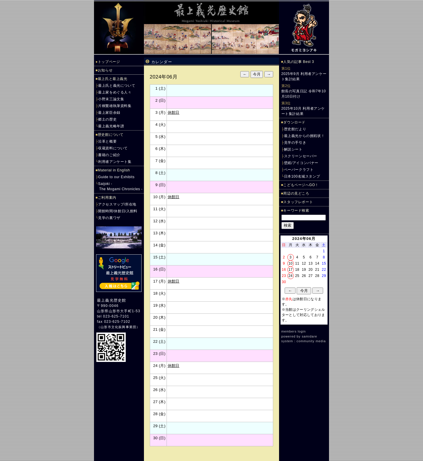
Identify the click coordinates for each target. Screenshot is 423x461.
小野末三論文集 (111, 99)
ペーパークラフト (299, 170)
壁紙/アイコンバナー (301, 163)
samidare (309, 336)
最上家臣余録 (109, 113)
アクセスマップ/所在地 (117, 204)
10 (290, 263)
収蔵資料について (113, 148)
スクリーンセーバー (300, 156)
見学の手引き (295, 143)
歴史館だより (295, 129)
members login (293, 331)
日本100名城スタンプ (302, 176)
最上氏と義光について (116, 85)
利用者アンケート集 (114, 162)
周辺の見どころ (296, 193)
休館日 (173, 112)
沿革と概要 (107, 141)
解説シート (293, 149)
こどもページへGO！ (301, 185)
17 (290, 270)
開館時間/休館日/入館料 (117, 211)
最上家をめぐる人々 (114, 92)
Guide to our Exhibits (116, 177)
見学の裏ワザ (109, 218)
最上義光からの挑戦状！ (304, 136)
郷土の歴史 (107, 119)
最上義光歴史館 (111, 300)
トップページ (109, 62)
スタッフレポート (298, 202)
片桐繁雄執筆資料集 (114, 106)
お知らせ (105, 70)
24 (290, 276)
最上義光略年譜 (111, 126)
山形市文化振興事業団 (118, 327)
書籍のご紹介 (109, 155)
